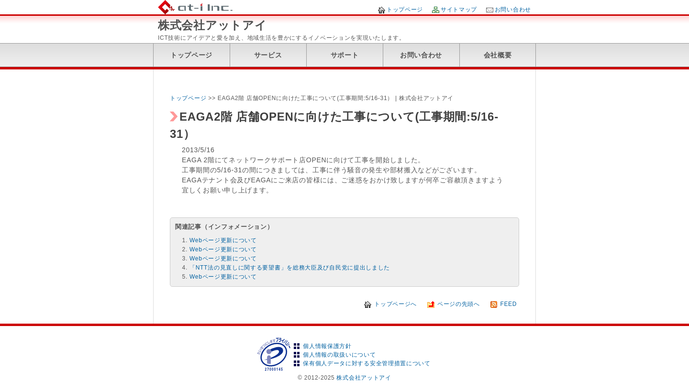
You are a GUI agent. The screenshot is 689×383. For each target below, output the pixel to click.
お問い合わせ (513, 9)
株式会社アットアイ (212, 25)
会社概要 (498, 55)
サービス (268, 55)
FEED (508, 304)
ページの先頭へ (458, 304)
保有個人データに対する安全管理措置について (367, 363)
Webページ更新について (223, 240)
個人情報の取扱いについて (339, 354)
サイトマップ (459, 9)
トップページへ (395, 304)
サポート (345, 55)
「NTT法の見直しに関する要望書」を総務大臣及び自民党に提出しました (289, 267)
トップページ (405, 9)
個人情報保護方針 (327, 346)
